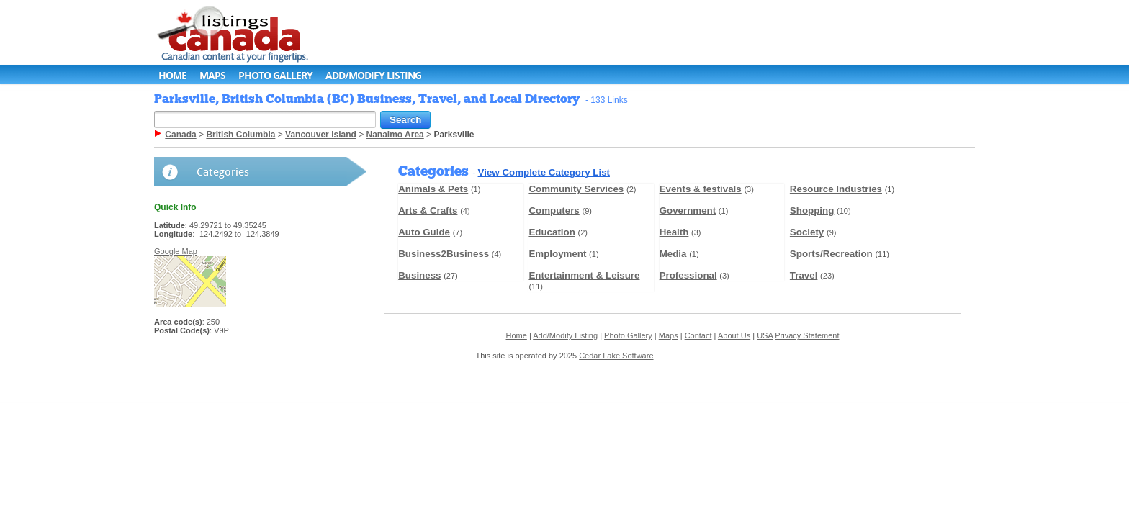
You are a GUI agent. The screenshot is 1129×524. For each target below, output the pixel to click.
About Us (734, 335)
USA (765, 335)
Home (172, 75)
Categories (223, 172)
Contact (698, 335)
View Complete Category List (544, 172)
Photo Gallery (275, 75)
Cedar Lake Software (616, 355)
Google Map (175, 251)
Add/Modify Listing (373, 75)
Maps (212, 75)
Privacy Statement (807, 335)
